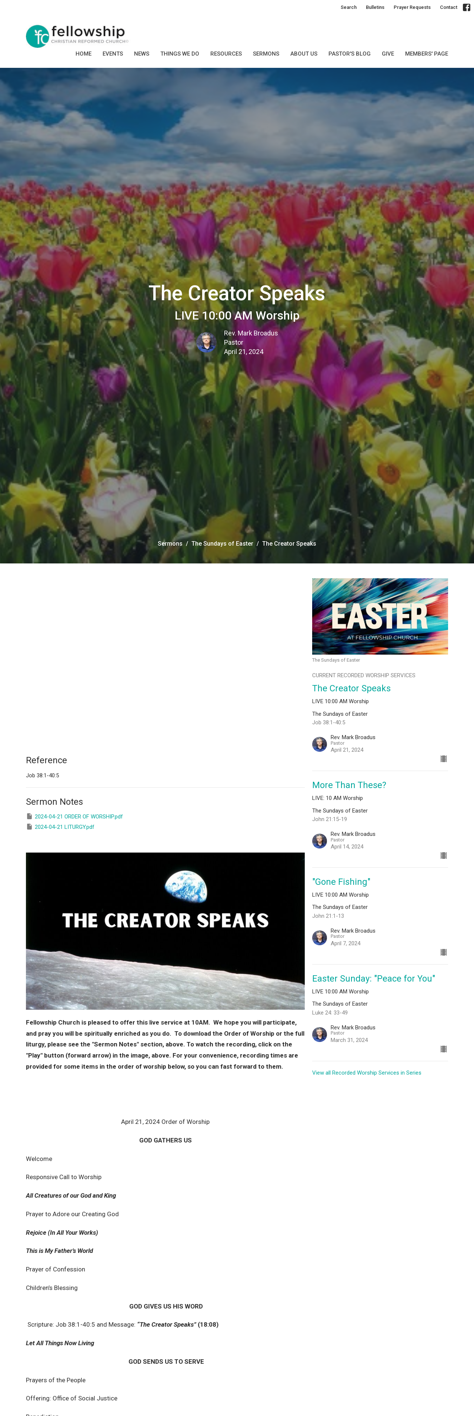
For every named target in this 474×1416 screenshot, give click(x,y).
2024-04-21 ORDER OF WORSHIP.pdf (74, 816)
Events (113, 53)
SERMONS (266, 53)
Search (349, 7)
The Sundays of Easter (222, 543)
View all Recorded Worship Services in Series (366, 1072)
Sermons (170, 543)
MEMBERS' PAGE (426, 53)
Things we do (179, 53)
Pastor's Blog (349, 53)
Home (83, 53)
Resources (226, 53)
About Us (303, 53)
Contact (448, 7)
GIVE (388, 53)
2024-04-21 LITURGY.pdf (60, 826)
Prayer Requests (412, 7)
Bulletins (375, 7)
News (141, 53)
